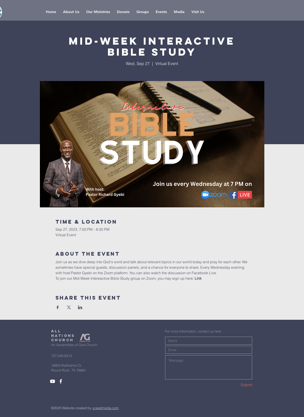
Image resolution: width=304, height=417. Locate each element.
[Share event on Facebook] (57, 307)
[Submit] (236, 385)
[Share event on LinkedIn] (80, 307)
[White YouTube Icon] (52, 381)
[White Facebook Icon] (61, 381)
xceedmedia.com (105, 408)
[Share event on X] (69, 307)
